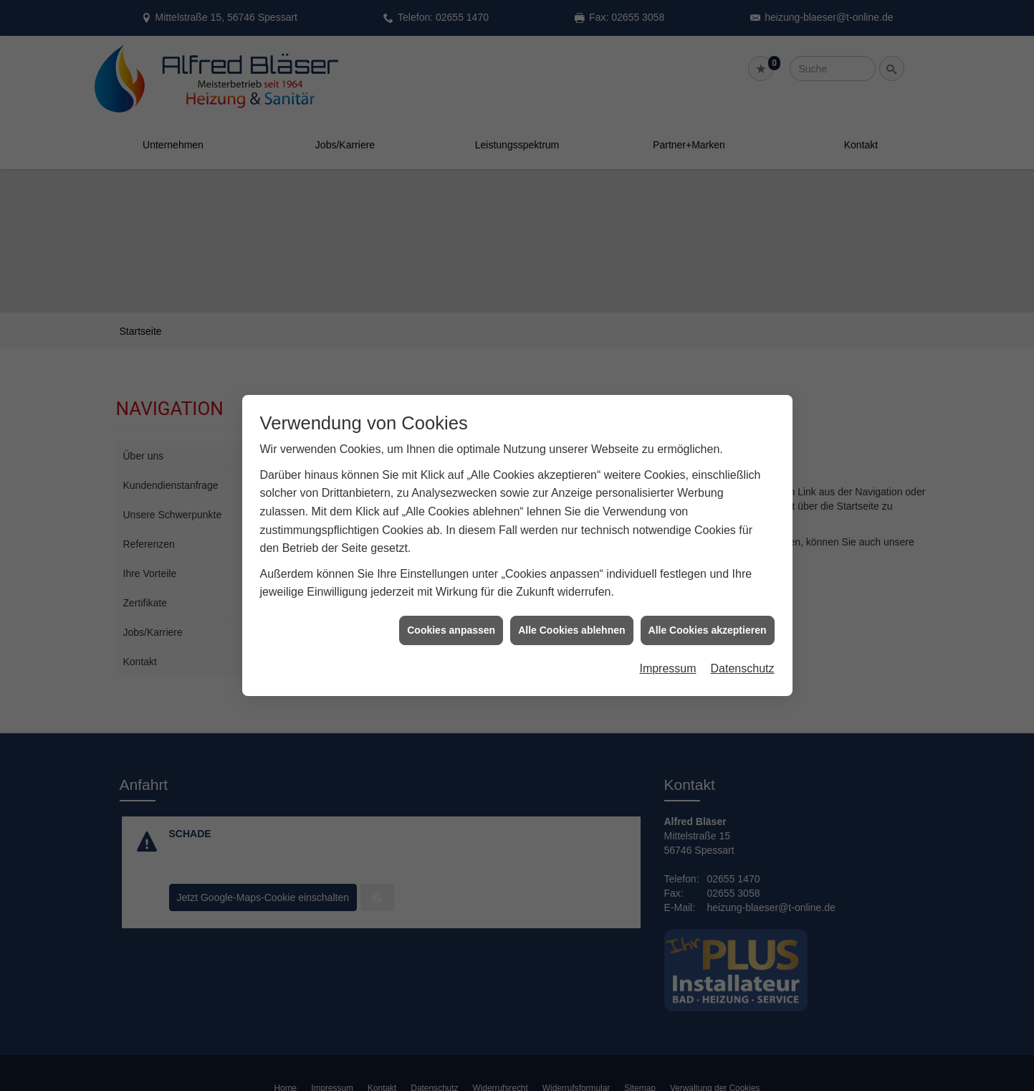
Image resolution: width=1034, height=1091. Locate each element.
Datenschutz (743, 658)
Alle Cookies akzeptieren (707, 618)
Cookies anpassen (451, 618)
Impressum (667, 658)
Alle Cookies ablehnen (571, 618)
